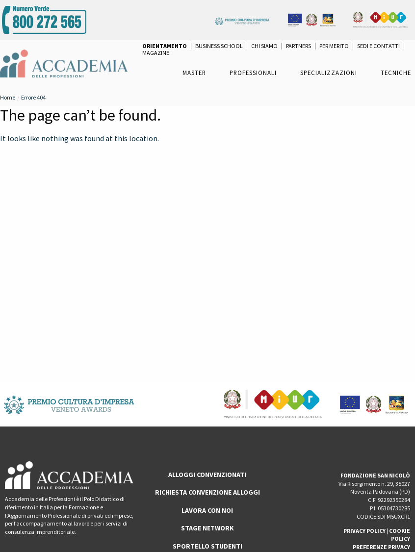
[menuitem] (164, 46)
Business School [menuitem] (219, 46)
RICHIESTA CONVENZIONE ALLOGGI (207, 492)
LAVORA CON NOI (207, 510)
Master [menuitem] (194, 72)
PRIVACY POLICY (364, 530)
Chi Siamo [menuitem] (264, 46)
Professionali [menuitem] (253, 72)
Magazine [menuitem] (155, 53)
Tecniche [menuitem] (396, 72)
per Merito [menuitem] (334, 46)
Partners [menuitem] (298, 46)
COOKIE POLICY (399, 535)
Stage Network (207, 528)
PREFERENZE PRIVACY (381, 547)
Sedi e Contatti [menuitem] (378, 46)
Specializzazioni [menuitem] (328, 72)
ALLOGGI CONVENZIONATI (207, 474)
